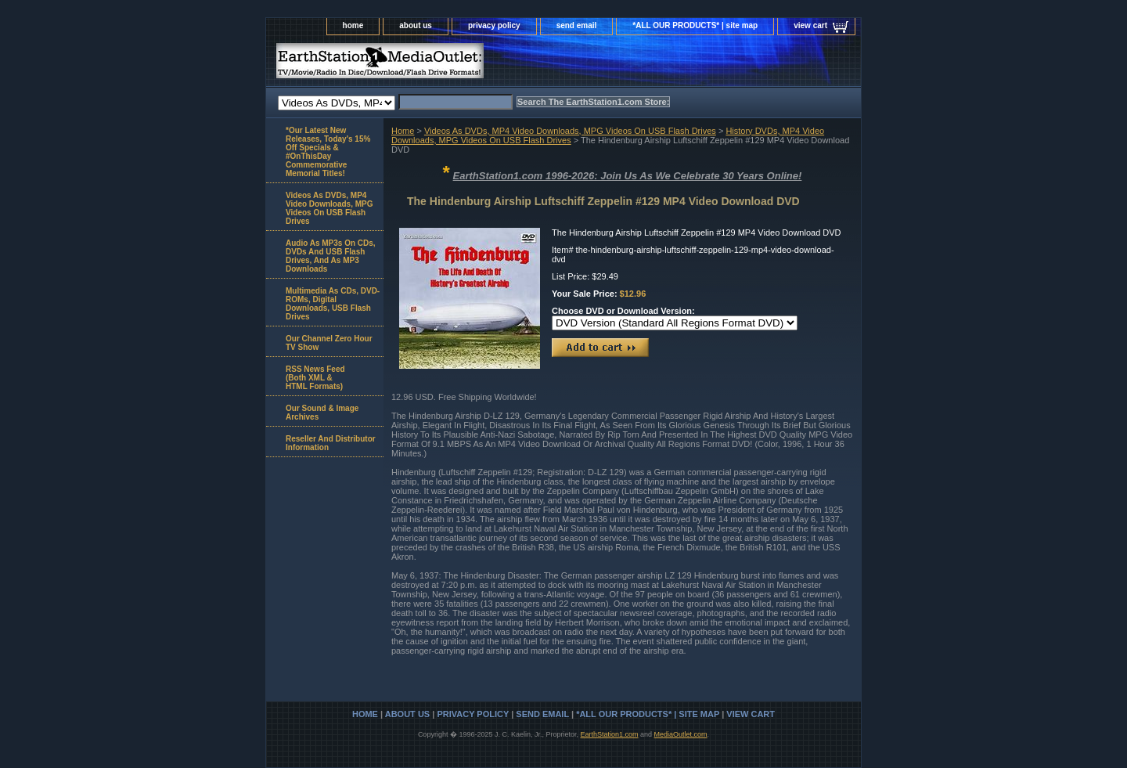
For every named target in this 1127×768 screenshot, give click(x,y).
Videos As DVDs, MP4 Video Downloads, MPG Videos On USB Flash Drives (570, 130)
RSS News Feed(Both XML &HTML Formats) (315, 378)
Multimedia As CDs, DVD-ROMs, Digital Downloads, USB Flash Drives (333, 304)
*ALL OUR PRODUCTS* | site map (695, 25)
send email (576, 25)
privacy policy (494, 25)
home (353, 25)
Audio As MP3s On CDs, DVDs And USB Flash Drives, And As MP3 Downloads (331, 256)
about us (415, 25)
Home (402, 130)
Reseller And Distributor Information (331, 443)
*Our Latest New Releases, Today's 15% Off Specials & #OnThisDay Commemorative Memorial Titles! (328, 152)
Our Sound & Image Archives (322, 412)
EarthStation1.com (609, 734)
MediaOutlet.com (681, 734)
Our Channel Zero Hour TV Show (329, 343)
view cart (810, 25)
